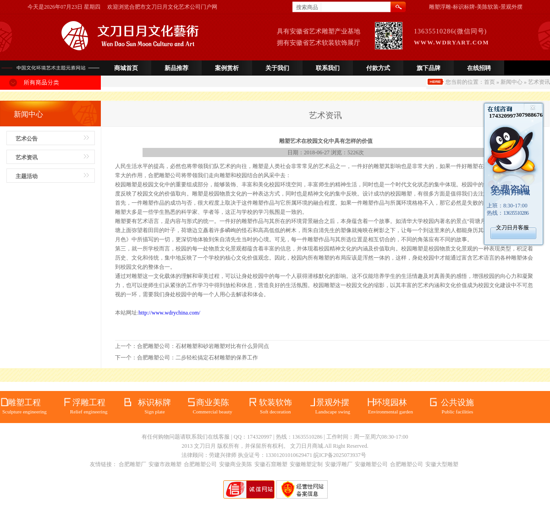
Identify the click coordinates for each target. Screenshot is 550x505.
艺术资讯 (27, 157)
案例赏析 (227, 68)
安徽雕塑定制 (306, 464)
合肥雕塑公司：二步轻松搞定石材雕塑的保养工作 (197, 357)
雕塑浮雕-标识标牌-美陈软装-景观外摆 (475, 7)
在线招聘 (479, 68)
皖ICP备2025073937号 (340, 455)
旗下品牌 (428, 68)
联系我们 (328, 68)
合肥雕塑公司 (200, 464)
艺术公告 (27, 139)
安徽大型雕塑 (441, 464)
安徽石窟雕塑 (270, 464)
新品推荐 (176, 68)
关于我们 (277, 68)
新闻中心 (511, 82)
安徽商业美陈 (235, 464)
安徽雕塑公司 (371, 464)
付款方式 (378, 68)
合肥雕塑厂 (132, 464)
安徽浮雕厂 (338, 464)
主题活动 (27, 176)
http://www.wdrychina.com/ (169, 313)
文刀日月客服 (512, 227)
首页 (489, 82)
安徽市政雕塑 (165, 464)
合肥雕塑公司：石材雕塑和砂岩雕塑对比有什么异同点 (203, 346)
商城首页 (126, 68)
